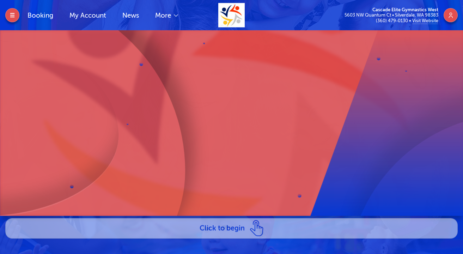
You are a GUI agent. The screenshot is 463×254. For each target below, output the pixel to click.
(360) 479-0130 (392, 20)
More (164, 15)
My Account (87, 15)
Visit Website (425, 20)
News (130, 15)
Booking (40, 15)
